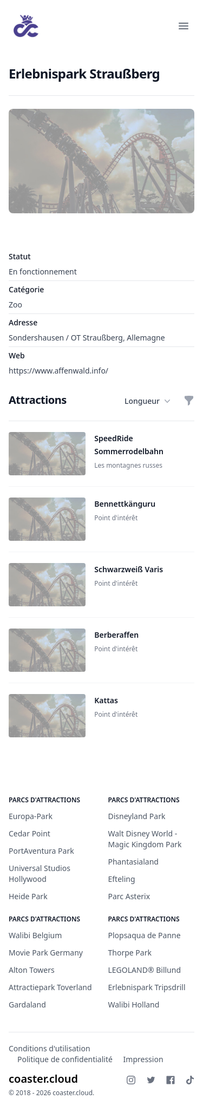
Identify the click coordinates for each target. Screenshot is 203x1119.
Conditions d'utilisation (49, 1048)
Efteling (121, 879)
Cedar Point (29, 833)
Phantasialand (133, 861)
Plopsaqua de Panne (144, 935)
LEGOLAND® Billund (144, 970)
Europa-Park (31, 816)
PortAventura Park (41, 851)
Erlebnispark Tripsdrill (147, 987)
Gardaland (27, 1004)
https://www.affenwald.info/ (58, 370)
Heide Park (28, 896)
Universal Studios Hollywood (39, 873)
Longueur (148, 401)
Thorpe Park (130, 952)
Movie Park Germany (46, 952)
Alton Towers (32, 970)
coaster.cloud (43, 1078)
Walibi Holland (134, 1004)
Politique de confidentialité (65, 1059)
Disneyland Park (137, 816)
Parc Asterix (129, 896)
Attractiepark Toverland (50, 987)
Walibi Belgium (35, 935)
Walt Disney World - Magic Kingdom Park (145, 838)
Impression (143, 1059)
